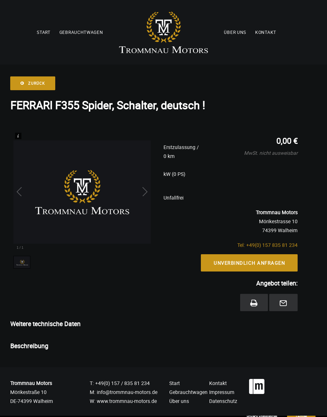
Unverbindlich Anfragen (249, 263)
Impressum (221, 392)
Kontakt (265, 32)
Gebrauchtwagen (81, 32)
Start (43, 32)
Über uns (235, 32)
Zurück (32, 83)
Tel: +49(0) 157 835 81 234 (267, 244)
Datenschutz (223, 401)
